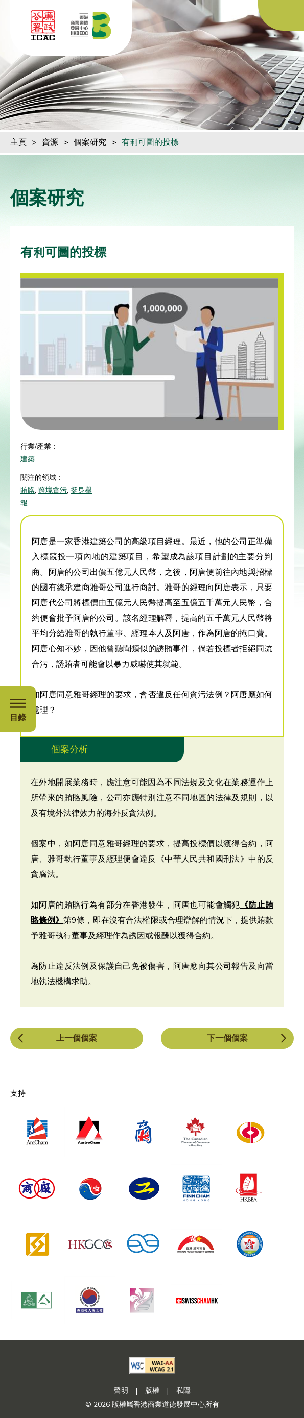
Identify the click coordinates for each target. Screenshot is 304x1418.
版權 (152, 1391)
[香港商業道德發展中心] (91, 25)
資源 (50, 142)
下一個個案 (227, 1038)
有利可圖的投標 (150, 142)
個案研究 (90, 142)
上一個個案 (76, 1038)
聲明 (121, 1391)
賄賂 (27, 490)
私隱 (183, 1391)
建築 (27, 459)
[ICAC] (43, 25)
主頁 (18, 142)
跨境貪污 (52, 490)
